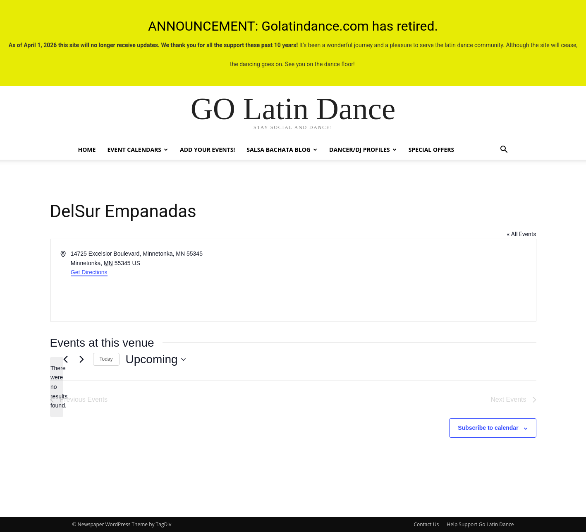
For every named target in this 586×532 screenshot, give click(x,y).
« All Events (521, 234)
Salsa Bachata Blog (281, 149)
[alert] (56, 387)
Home (87, 149)
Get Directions (89, 272)
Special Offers (431, 149)
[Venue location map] (414, 280)
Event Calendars (137, 149)
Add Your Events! (207, 149)
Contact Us (426, 524)
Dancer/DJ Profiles (363, 149)
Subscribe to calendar (488, 427)
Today (106, 359)
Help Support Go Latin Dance (480, 524)
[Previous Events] (66, 359)
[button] (504, 150)
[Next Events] (82, 359)
